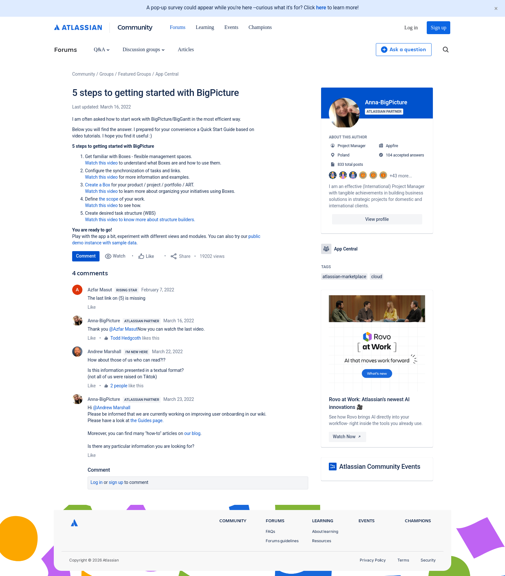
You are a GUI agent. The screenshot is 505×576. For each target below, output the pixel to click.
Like (92, 307)
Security (428, 560)
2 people (119, 385)
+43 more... (401, 175)
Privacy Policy (373, 560)
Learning (205, 27)
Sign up (438, 27)
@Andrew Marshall (111, 407)
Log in (411, 27)
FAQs (270, 531)
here (321, 8)
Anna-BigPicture (104, 320)
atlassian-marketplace (344, 276)
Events (231, 27)
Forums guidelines (282, 540)
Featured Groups (134, 74)
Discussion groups (144, 49)
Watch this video (101, 162)
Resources (321, 540)
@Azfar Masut (123, 329)
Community (135, 27)
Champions (260, 27)
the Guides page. (147, 420)
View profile (377, 219)
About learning (325, 531)
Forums (177, 27)
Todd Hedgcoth (125, 338)
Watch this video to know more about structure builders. (140, 219)
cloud (376, 276)
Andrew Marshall (104, 351)
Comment (86, 256)
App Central (167, 74)
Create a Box (97, 184)
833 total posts (350, 164)
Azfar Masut (100, 289)
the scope (108, 199)
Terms (403, 560)
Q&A (101, 49)
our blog (192, 433)
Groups (107, 74)
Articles (186, 49)
